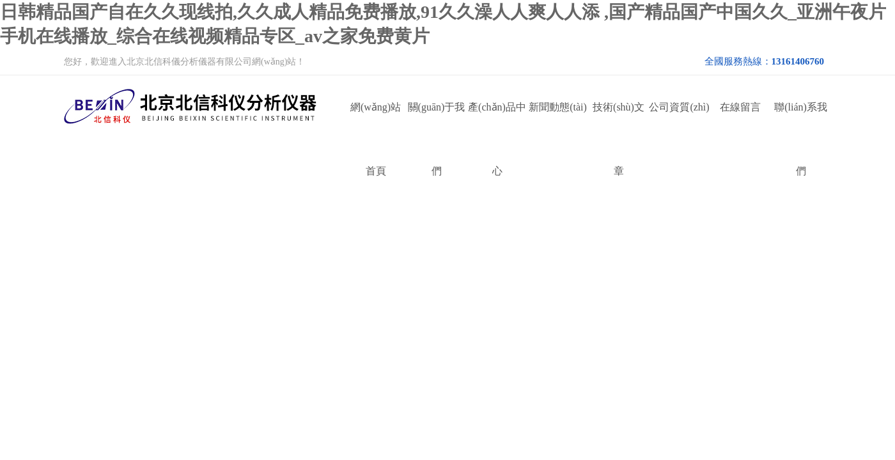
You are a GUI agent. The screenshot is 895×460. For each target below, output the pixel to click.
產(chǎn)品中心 (497, 120)
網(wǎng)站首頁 (375, 120)
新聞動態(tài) (558, 107)
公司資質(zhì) (679, 107)
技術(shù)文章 (618, 120)
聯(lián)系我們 (800, 120)
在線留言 (740, 107)
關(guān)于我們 (436, 120)
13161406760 (798, 61)
